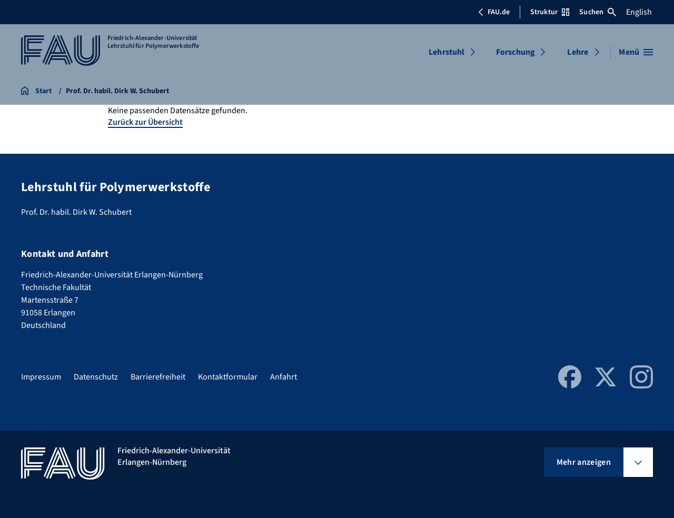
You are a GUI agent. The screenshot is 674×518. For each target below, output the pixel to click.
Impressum (41, 377)
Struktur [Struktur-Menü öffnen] (549, 12)
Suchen (597, 12)
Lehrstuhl (446, 52)
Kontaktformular (227, 377)
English (639, 12)
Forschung (515, 52)
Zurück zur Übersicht (145, 122)
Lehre (577, 52)
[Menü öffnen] (636, 52)
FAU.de (494, 12)
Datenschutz (96, 377)
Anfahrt (283, 377)
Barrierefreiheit (158, 377)
